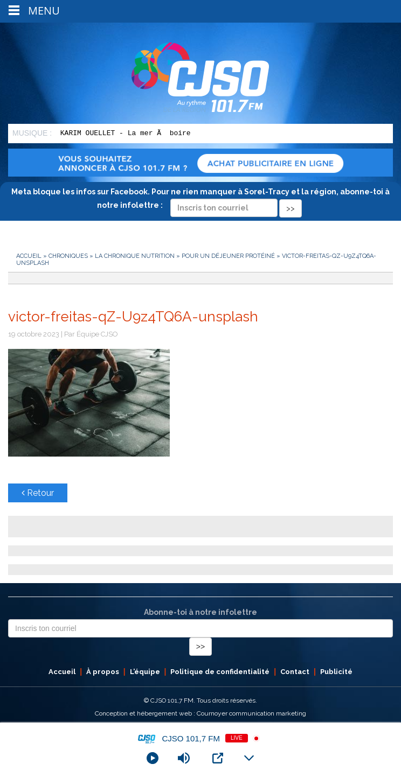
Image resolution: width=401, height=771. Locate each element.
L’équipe (145, 672)
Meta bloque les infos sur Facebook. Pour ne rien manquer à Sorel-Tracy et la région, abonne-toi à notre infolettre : (200, 199)
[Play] (152, 758)
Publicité (336, 672)
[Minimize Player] (249, 758)
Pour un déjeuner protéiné (228, 256)
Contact (294, 672)
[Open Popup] (217, 758)
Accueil (29, 256)
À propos (102, 672)
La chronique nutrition (135, 256)
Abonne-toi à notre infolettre (200, 612)
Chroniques (68, 256)
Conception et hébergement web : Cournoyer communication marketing (200, 713)
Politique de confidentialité (219, 672)
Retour (38, 493)
